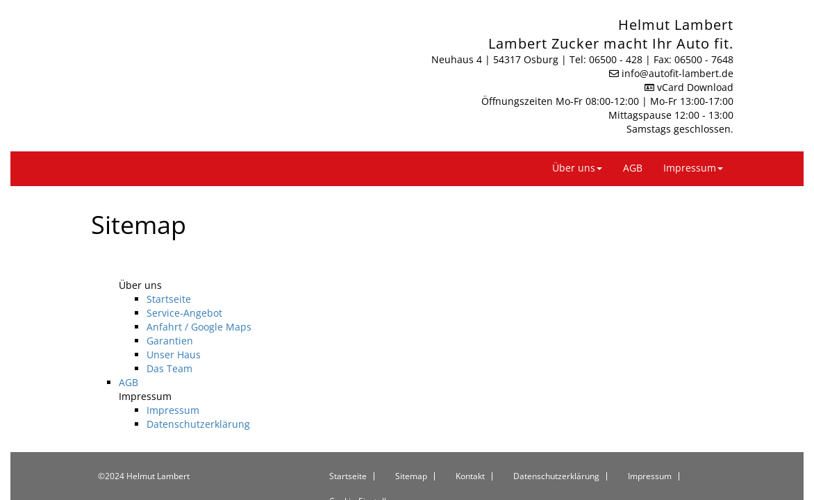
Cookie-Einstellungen (369, 478)
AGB (632, 144)
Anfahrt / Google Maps (199, 303)
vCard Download (689, 71)
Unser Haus (174, 331)
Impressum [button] (693, 144)
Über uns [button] (577, 144)
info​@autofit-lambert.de (677, 58)
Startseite (169, 275)
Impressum (173, 386)
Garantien (170, 317)
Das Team (169, 344)
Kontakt (470, 453)
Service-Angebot (184, 289)
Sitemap (411, 453)
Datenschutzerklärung (198, 400)
